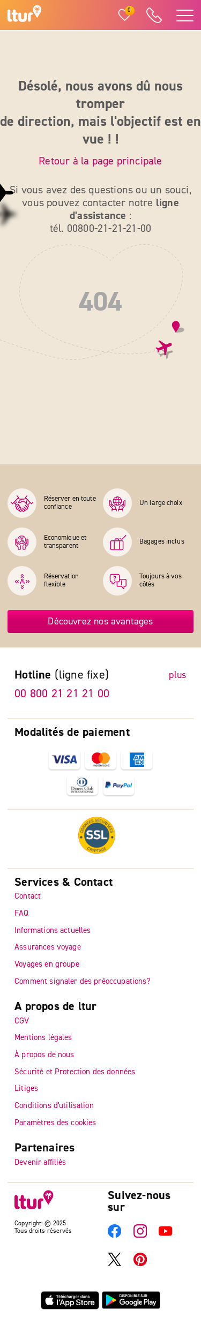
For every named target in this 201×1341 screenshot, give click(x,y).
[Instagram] (140, 1236)
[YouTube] (165, 1236)
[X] (114, 1264)
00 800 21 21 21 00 (61, 693)
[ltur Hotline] (154, 15)
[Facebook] (114, 1236)
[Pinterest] (140, 1264)
